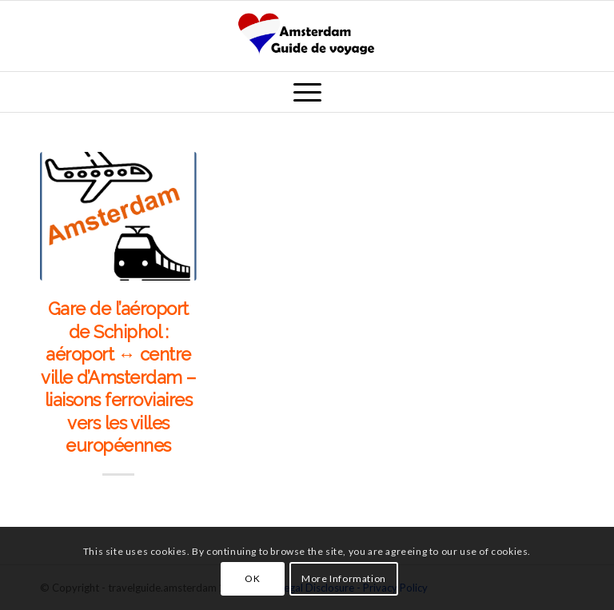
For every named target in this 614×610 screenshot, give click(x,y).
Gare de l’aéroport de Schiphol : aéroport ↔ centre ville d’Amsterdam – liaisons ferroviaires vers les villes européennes (118, 377)
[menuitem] (307, 92)
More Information (343, 578)
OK (252, 578)
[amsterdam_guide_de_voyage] (307, 36)
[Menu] (307, 92)
